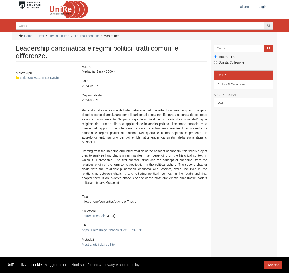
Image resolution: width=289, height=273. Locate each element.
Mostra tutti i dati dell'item (99, 244)
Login (221, 102)
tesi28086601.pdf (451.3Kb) (37, 78)
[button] (245, 6)
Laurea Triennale (87, 36)
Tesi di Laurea (59, 36)
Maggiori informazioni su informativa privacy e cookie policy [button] (92, 265)
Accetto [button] (274, 265)
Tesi (41, 36)
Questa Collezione (229, 62)
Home (28, 36)
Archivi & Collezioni (231, 84)
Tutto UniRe (224, 57)
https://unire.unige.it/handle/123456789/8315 (113, 230)
